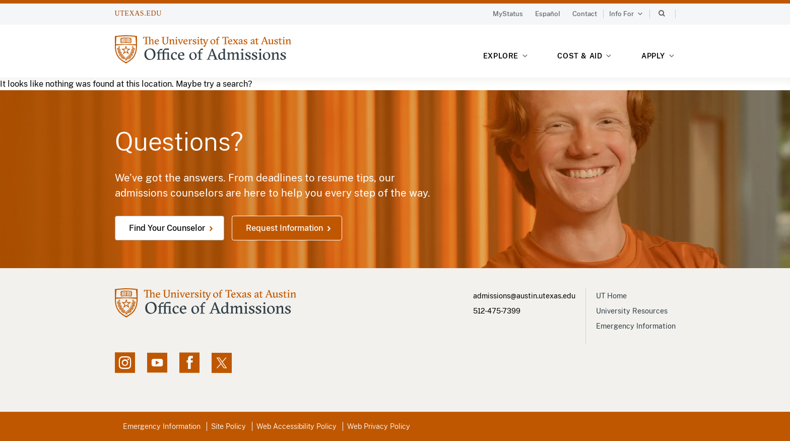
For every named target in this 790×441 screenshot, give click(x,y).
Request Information (284, 228)
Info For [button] (626, 14)
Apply (658, 56)
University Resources (632, 311)
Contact (584, 14)
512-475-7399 (496, 311)
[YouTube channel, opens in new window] (157, 362)
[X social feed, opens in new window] (222, 363)
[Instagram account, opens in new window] (125, 362)
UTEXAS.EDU (138, 13)
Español (547, 14)
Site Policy (228, 426)
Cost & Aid (584, 56)
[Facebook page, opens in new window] (189, 362)
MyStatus (508, 14)
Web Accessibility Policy (296, 426)
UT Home (611, 296)
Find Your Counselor (167, 228)
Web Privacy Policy (378, 426)
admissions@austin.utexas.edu (524, 296)
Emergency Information (636, 326)
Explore (506, 56)
